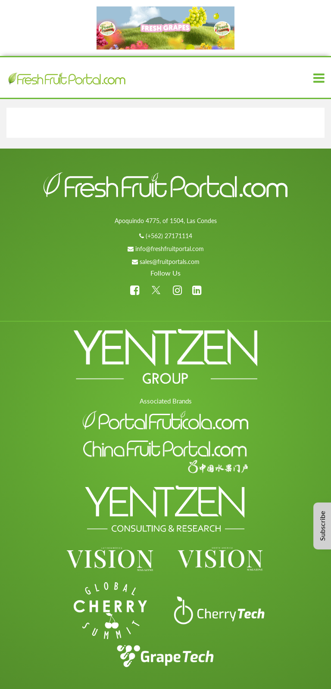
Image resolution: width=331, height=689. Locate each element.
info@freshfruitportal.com (169, 248)
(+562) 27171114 (169, 235)
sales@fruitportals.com (170, 261)
